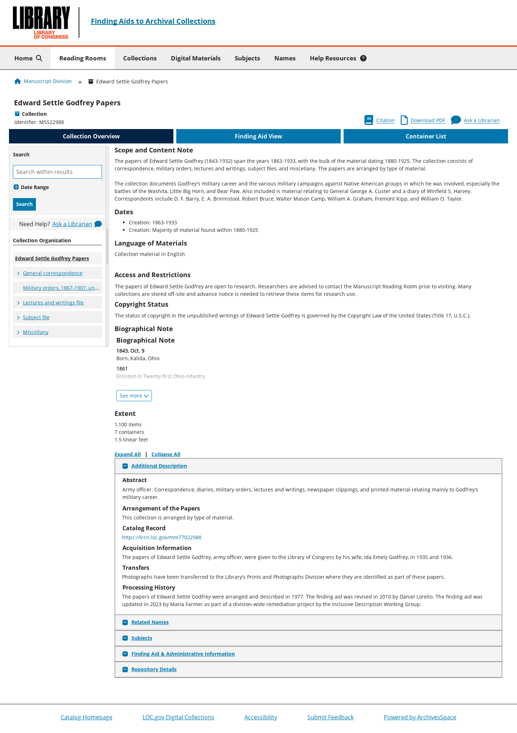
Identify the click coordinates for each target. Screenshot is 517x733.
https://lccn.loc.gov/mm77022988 (161, 537)
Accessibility (260, 717)
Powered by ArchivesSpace (420, 717)
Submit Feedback (330, 717)
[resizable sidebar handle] (107, 247)
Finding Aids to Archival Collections (153, 21)
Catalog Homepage (86, 717)
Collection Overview (91, 136)
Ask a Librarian (72, 224)
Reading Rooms (82, 58)
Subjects (247, 58)
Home (29, 57)
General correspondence (53, 273)
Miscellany (35, 332)
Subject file (36, 317)
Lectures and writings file (53, 302)
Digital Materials (195, 58)
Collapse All (166, 454)
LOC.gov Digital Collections (178, 717)
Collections (140, 58)
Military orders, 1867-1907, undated (66, 287)
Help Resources (338, 58)
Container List (426, 136)
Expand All (128, 454)
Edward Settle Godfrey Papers (67, 102)
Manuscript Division (48, 81)
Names (284, 58)
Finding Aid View (258, 136)
